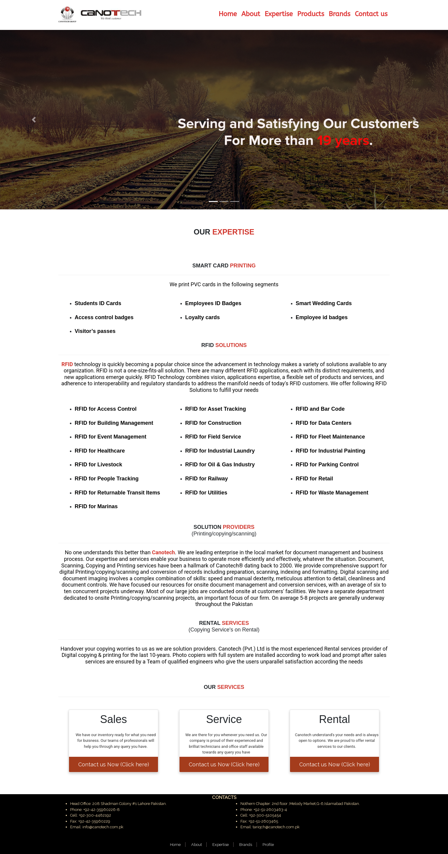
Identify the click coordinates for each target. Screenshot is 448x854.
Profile (268, 844)
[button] (33, 119)
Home (175, 844)
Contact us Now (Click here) (113, 764)
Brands (245, 844)
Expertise (220, 844)
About (196, 844)
